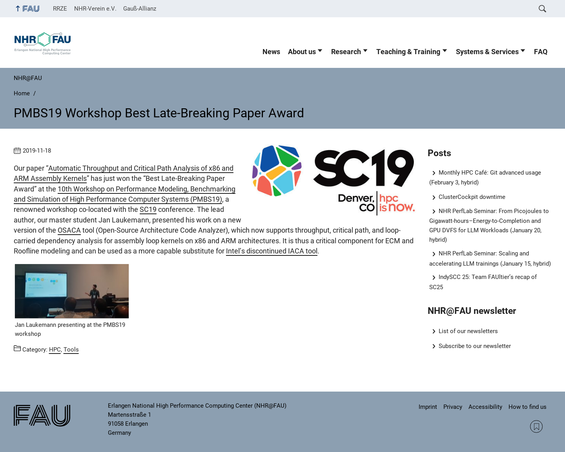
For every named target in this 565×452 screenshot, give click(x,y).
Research (346, 52)
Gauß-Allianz (139, 8)
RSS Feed (536, 426)
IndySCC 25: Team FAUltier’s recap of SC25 (483, 281)
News (271, 52)
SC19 (148, 209)
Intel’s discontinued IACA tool (271, 251)
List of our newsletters (468, 331)
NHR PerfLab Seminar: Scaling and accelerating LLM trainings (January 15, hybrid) (490, 258)
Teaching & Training (408, 52)
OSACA (69, 230)
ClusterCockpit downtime (472, 196)
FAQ (540, 52)
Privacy (452, 406)
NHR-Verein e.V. (95, 8)
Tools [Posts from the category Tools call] (71, 349)
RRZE (60, 8)
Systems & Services (487, 52)
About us (302, 52)
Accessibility (485, 406)
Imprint (428, 406)
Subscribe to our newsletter (475, 346)
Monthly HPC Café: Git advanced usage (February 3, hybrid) (485, 177)
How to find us (527, 406)
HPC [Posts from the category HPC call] (55, 349)
